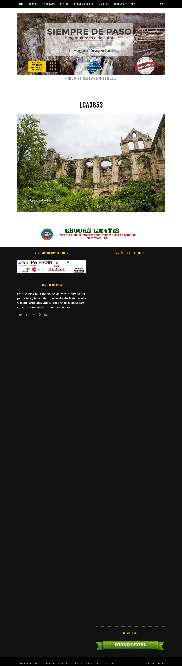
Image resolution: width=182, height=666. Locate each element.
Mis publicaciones (84, 4)
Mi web (64, 4)
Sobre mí (34, 4)
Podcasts (49, 4)
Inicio (20, 4)
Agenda (104, 4)
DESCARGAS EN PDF (124, 4)
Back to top (155, 663)
